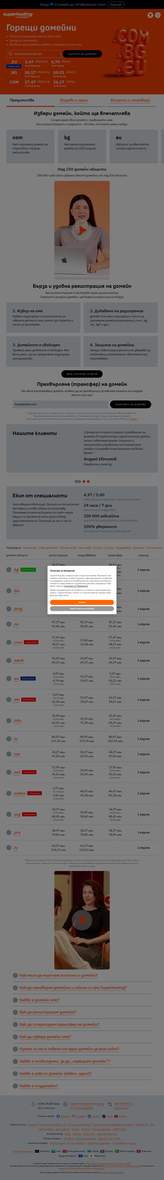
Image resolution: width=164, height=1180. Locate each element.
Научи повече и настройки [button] (82, 609)
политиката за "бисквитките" (76, 586)
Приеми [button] (82, 602)
